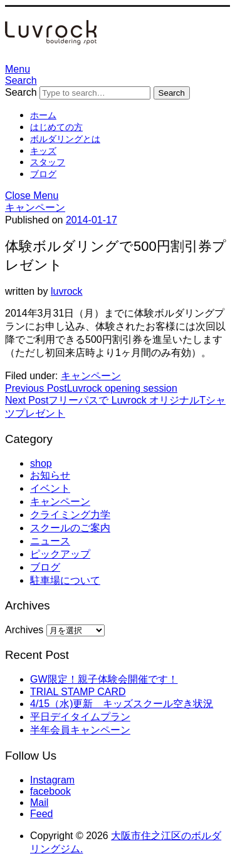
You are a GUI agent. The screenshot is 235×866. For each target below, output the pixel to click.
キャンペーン (35, 207)
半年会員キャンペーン (80, 730)
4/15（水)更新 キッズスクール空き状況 (121, 703)
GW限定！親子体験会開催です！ (104, 679)
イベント (50, 488)
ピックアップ (60, 554)
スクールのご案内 (70, 527)
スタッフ (47, 162)
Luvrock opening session (91, 388)
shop (41, 463)
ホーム (43, 115)
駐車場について (65, 580)
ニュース (50, 541)
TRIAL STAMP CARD (78, 691)
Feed (41, 813)
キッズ (43, 151)
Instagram (52, 780)
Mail (39, 802)
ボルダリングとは (65, 139)
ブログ (43, 174)
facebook (50, 791)
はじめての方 (56, 127)
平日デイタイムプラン (80, 716)
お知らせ (50, 475)
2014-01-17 (91, 220)
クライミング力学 (70, 514)
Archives (24, 629)
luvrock (67, 291)
